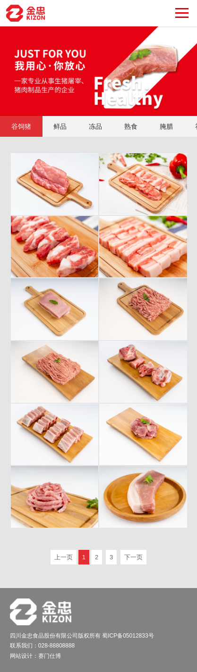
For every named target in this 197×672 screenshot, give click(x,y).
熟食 (130, 126)
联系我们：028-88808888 (42, 645)
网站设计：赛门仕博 (35, 656)
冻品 (95, 126)
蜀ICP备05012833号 (128, 635)
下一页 (133, 557)
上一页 (63, 557)
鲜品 (60, 126)
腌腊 (166, 126)
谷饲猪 (21, 126)
